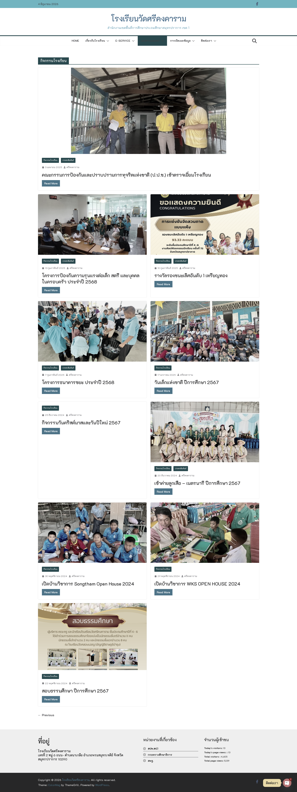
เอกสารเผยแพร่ (150, 40)
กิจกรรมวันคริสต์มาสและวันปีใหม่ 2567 (81, 423)
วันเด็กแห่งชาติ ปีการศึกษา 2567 (186, 382)
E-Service (122, 40)
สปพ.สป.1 (153, 748)
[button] (107, 41)
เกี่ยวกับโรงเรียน (95, 40)
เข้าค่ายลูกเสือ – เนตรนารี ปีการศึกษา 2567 (197, 483)
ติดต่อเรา (206, 40)
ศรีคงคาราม (73, 167)
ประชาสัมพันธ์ (68, 160)
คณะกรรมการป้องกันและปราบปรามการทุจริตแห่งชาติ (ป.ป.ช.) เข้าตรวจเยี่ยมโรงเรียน (126, 175)
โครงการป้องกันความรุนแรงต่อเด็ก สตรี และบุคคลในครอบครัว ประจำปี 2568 (90, 278)
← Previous (46, 715)
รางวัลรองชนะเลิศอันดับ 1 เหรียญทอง (191, 275)
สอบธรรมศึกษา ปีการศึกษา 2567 (75, 691)
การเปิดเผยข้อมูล (180, 40)
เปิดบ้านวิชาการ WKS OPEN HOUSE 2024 (197, 584)
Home (75, 40)
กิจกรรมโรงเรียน (50, 160)
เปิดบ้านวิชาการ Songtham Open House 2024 (88, 584)
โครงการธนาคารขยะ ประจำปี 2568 (78, 382)
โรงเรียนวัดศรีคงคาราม (148, 18)
